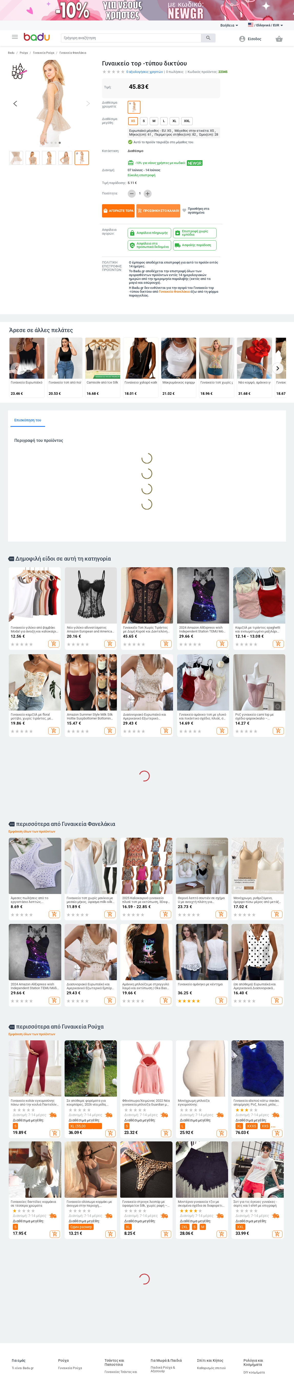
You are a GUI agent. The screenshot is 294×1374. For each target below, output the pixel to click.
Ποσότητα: (110, 193)
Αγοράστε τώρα (118, 210)
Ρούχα (24, 52)
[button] (15, 37)
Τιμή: (107, 87)
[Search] (131, 38)
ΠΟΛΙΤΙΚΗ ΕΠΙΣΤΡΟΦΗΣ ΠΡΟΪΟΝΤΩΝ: (112, 266)
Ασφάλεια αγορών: (109, 231)
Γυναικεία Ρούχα (43, 52)
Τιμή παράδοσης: (114, 183)
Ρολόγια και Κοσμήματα (253, 1362)
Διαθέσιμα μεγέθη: (109, 121)
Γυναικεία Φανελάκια (72, 52)
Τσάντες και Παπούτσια (114, 1362)
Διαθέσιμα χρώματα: (109, 104)
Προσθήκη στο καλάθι (158, 210)
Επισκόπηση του (27, 420)
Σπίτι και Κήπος (210, 1360)
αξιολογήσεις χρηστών (144, 72)
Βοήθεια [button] (229, 25)
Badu (11, 52)
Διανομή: (108, 170)
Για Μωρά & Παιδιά (166, 1360)
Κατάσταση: (110, 151)
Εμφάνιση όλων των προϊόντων (31, 831)
